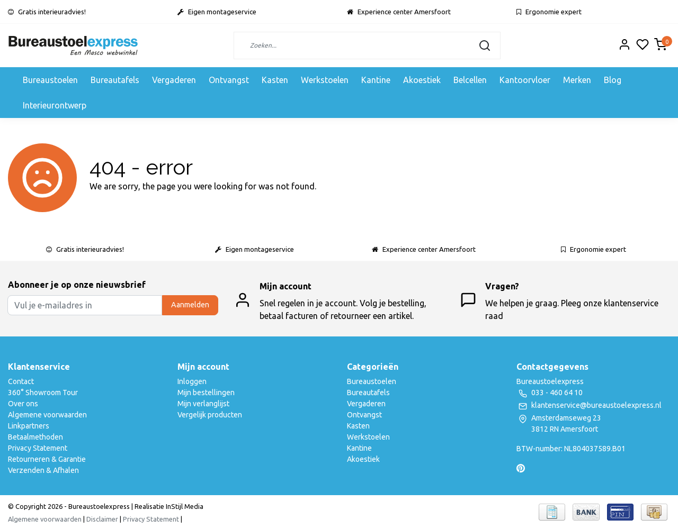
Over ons (23, 403)
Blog (612, 80)
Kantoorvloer (524, 80)
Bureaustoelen (50, 80)
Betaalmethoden (35, 437)
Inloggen (192, 381)
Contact (21, 381)
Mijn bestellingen (206, 392)
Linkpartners (28, 426)
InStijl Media (183, 506)
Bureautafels (115, 80)
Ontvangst (229, 80)
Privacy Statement (37, 448)
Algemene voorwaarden (47, 415)
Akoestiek (422, 80)
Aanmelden (190, 304)
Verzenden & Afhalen (43, 470)
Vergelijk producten (209, 415)
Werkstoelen (325, 80)
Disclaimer (102, 519)
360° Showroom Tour (43, 392)
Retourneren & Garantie (47, 459)
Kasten (275, 80)
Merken (577, 80)
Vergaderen (174, 80)
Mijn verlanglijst (203, 403)
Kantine (375, 80)
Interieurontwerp (54, 105)
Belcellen (470, 80)
